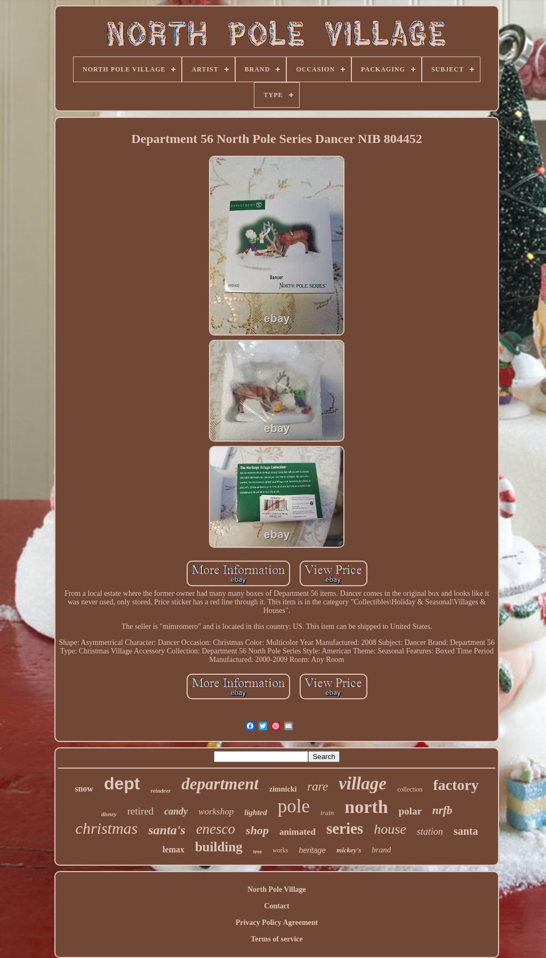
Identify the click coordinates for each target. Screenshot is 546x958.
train (327, 813)
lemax (173, 849)
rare (317, 786)
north (366, 807)
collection (409, 789)
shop (257, 830)
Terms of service (276, 939)
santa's (166, 830)
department (220, 784)
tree (257, 852)
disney (109, 814)
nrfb (442, 810)
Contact (276, 906)
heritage (312, 850)
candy (176, 811)
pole (294, 806)
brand (381, 849)
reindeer (160, 790)
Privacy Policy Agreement (277, 923)
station (430, 831)
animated (297, 832)
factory (456, 785)
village (363, 783)
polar (410, 811)
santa (466, 831)
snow (84, 788)
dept (122, 783)
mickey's (348, 850)
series (344, 828)
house (390, 829)
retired (140, 811)
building (219, 847)
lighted (255, 812)
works (280, 850)
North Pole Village (276, 889)
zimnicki (282, 789)
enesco (215, 829)
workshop (216, 812)
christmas (107, 828)
